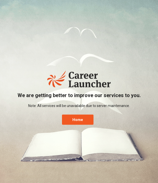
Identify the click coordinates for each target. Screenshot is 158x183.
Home (77, 119)
